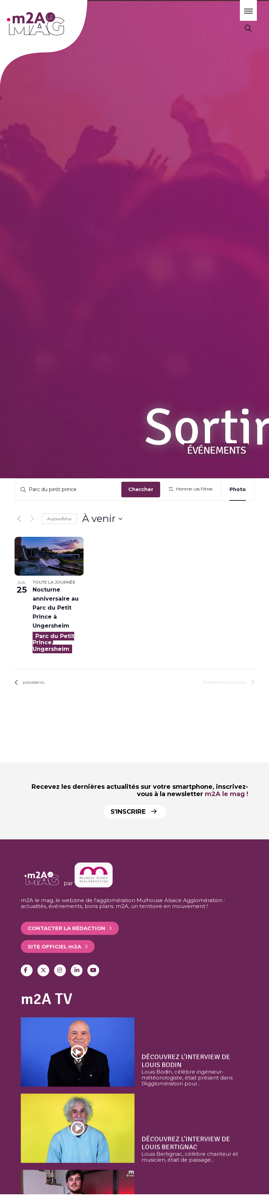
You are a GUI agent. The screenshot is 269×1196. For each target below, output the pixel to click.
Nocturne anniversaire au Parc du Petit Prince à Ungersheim (56, 628)
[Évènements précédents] (19, 539)
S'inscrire (134, 811)
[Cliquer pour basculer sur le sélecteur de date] (102, 539)
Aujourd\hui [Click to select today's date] (59, 538)
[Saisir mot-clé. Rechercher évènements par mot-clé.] (69, 489)
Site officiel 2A (54, 968)
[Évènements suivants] (32, 539)
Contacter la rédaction (66, 950)
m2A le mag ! (226, 794)
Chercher (142, 489)
